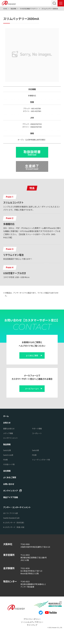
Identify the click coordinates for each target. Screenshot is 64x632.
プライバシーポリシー (32, 619)
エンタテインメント (10, 438)
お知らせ (7, 422)
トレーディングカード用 (41, 459)
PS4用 (5, 459)
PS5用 (34, 455)
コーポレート (37, 433)
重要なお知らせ (9, 428)
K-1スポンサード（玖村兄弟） (14, 522)
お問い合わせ (8, 484)
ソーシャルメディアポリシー (32, 622)
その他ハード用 (9, 464)
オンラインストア (10, 490)
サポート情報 (37, 428)
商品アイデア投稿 (10, 497)
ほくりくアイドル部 (10, 513)
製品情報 (7, 444)
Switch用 (35, 450)
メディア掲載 (8, 433)
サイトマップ (32, 625)
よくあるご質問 (32, 355)
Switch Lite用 (8, 455)
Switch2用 (7, 450)
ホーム (6, 416)
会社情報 (7, 470)
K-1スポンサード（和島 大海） (14, 527)
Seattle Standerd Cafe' (11, 518)
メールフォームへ (32, 388)
